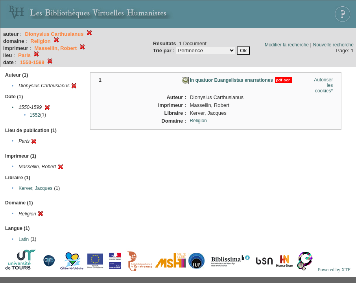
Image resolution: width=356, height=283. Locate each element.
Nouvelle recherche (333, 45)
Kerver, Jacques (35, 188)
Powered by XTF (334, 269)
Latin (23, 239)
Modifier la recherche (287, 45)
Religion (198, 120)
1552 (35, 115)
